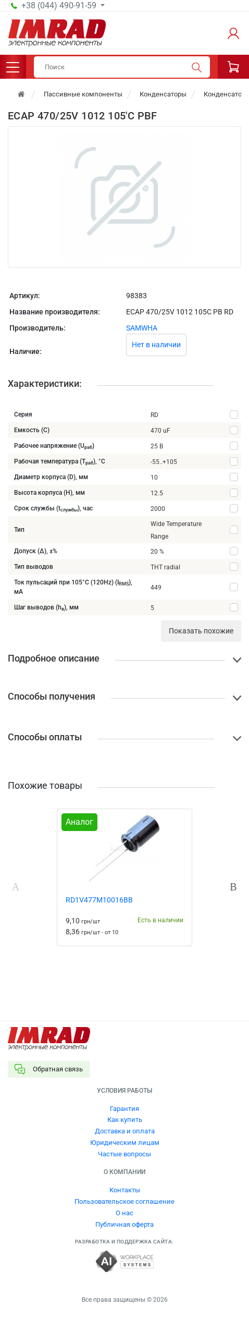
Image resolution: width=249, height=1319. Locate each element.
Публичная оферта (124, 1224)
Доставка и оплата (125, 1131)
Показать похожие (201, 631)
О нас (124, 1213)
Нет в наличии (156, 344)
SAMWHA (141, 328)
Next (233, 887)
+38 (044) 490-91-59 (59, 5)
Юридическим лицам (124, 1142)
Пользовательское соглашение (124, 1201)
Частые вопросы (124, 1154)
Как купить (124, 1119)
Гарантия (124, 1109)
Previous (15, 887)
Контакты (124, 1190)
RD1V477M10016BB (99, 900)
